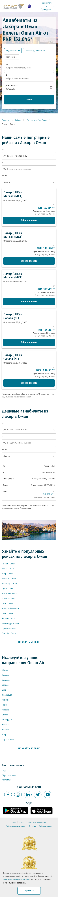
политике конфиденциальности (16, 880)
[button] (34, 50)
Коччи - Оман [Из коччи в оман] (8, 569)
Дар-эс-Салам (8, 740)
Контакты (6, 780)
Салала (5, 685)
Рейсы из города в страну (16, 826)
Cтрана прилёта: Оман (37, 120)
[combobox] (29, 156)
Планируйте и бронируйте (48, 6)
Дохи (4, 690)
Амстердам (7, 720)
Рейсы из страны (45, 826)
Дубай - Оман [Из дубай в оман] (8, 589)
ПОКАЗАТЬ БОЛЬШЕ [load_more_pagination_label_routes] (29, 642)
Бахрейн (5, 725)
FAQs (4, 771)
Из (7, 64)
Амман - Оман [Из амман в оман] (8, 618)
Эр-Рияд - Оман (8, 628)
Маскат (5, 670)
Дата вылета (11, 86)
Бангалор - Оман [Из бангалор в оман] (9, 584)
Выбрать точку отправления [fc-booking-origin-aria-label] (18, 68)
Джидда (5, 675)
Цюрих (5, 715)
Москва (5, 710)
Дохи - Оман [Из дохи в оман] (7, 603)
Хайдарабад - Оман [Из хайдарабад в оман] (10, 608)
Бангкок (5, 730)
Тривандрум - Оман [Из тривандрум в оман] (10, 623)
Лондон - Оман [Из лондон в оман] (8, 598)
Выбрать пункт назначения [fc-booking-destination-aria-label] (17, 78)
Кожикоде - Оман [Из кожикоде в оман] (9, 594)
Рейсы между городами (37, 822)
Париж (5, 705)
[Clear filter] (53, 156)
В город (22, 822)
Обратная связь (9, 775)
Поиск (29, 100)
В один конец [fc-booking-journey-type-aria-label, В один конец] (11, 51)
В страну (12, 822)
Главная (5, 120)
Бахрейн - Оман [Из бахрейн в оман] (9, 633)
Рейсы (18, 120)
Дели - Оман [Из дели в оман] (7, 613)
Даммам (6, 680)
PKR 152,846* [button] (17, 39)
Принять (29, 890)
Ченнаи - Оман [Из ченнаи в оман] (8, 564)
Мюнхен (5, 700)
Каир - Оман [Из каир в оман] (7, 574)
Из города (32, 826)
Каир (4, 735)
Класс (4, 176)
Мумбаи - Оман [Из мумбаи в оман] (9, 579)
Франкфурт (7, 695)
